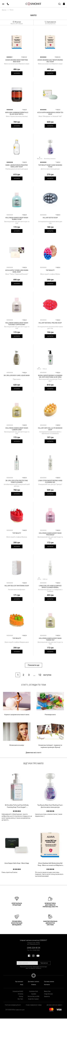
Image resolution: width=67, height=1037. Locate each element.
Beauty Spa (47, 991)
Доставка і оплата (33, 981)
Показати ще (33, 665)
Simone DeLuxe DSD (33, 996)
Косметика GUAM (18, 991)
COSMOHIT (33, 3)
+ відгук (24, 109)
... (34, 674)
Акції (21, 984)
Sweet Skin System (33, 999)
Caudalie (33, 994)
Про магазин (19, 981)
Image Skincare (48, 994)
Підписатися (44, 963)
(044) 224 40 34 (33, 948)
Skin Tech (20, 999)
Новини (33, 984)
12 (39, 674)
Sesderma (47, 996)
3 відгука (57, 57)
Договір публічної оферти (54, 1005)
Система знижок (49, 981)
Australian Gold (33, 991)
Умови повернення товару (34, 1005)
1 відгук (57, 162)
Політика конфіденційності (13, 1005)
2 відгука (24, 57)
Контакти (47, 984)
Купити (17, 73)
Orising (21, 996)
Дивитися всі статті (33, 752)
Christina (20, 994)
